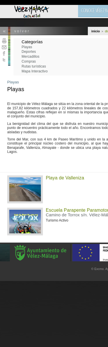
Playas (13, 82)
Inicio (95, 31)
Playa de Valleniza (65, 177)
